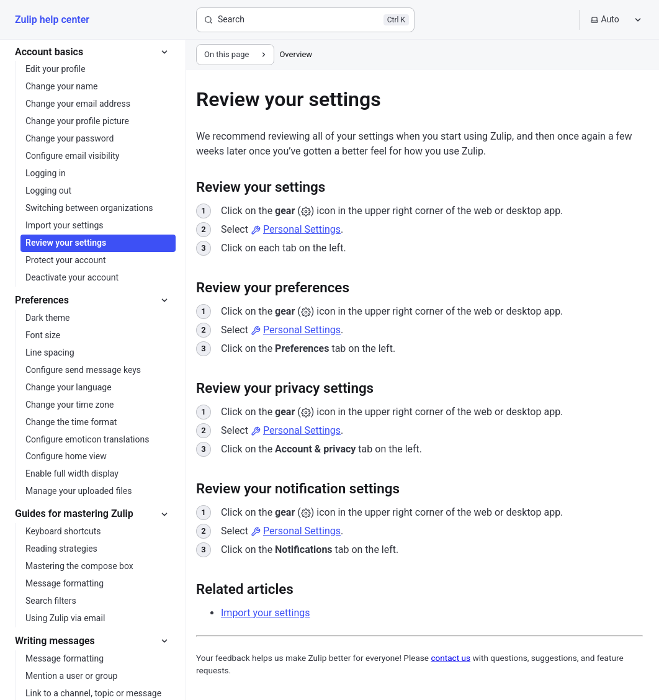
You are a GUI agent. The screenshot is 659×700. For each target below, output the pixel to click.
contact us (450, 658)
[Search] (305, 19)
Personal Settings (296, 229)
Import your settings (265, 613)
